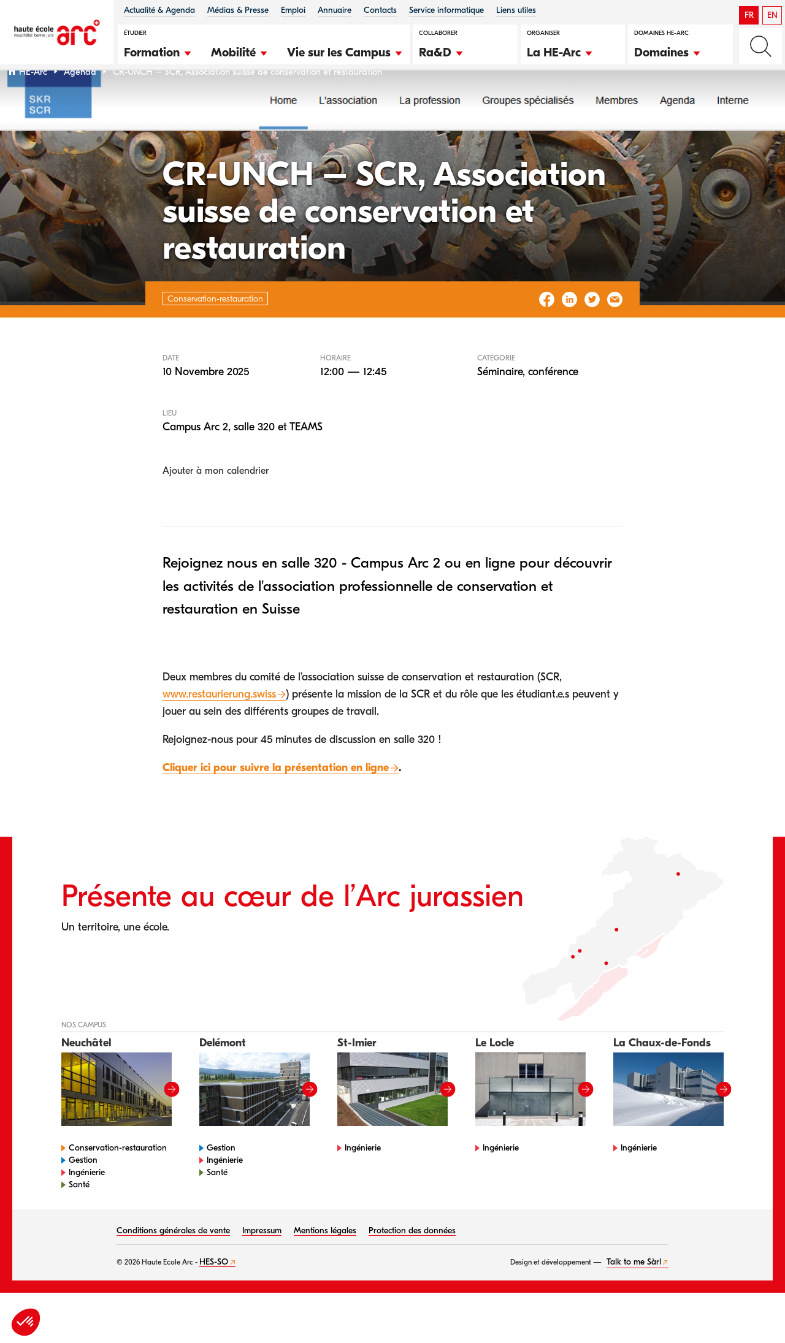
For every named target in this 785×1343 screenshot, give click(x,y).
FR (749, 15)
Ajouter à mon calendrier (216, 502)
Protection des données (412, 1262)
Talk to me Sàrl (634, 1293)
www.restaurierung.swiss (219, 725)
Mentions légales (325, 1262)
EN (772, 15)
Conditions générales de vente (173, 1262)
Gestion (83, 1192)
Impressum (261, 1262)
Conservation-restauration (118, 1179)
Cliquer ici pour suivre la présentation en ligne (276, 799)
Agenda (80, 103)
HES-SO (213, 1293)
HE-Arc (33, 103)
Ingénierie (87, 1204)
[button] (158, 51)
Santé (79, 1216)
